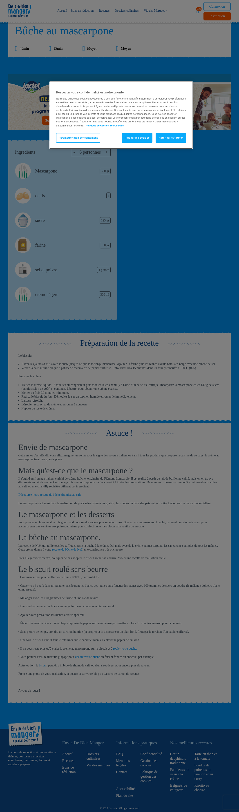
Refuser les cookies (137, 137)
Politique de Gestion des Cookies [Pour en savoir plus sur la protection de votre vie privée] (105, 125)
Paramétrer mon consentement (78, 137)
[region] (121, 115)
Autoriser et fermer (171, 137)
